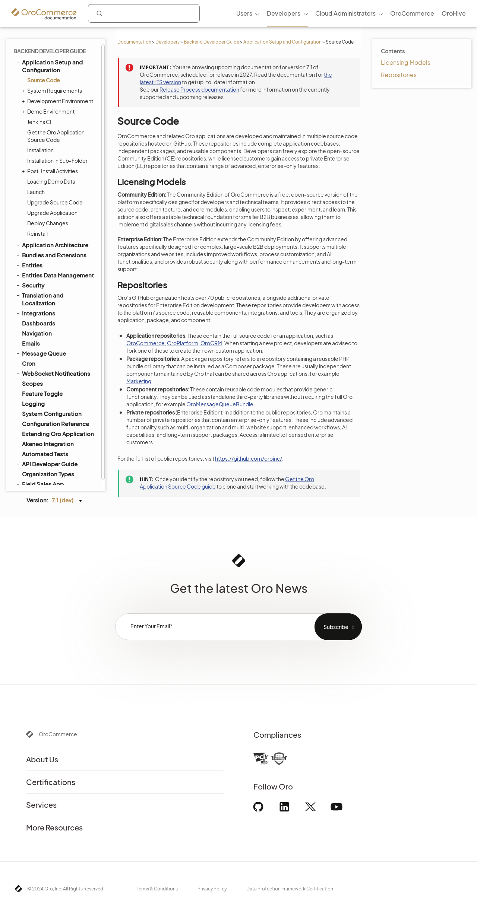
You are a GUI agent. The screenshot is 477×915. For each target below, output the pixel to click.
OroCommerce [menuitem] (412, 13)
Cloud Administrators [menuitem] (345, 13)
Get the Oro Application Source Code (56, 136)
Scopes (32, 383)
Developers (167, 42)
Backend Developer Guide (211, 42)
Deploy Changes (47, 223)
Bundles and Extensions (50, 254)
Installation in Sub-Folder (57, 160)
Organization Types (48, 473)
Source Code (43, 80)
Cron (28, 363)
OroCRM (211, 343)
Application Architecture (51, 244)
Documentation (134, 42)
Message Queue (40, 353)
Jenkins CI (39, 121)
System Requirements (52, 90)
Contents (393, 51)
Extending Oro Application (54, 433)
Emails (31, 343)
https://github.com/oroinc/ (248, 458)
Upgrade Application (52, 212)
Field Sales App (39, 483)
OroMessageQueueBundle (219, 404)
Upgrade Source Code (55, 202)
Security (29, 285)
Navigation (37, 333)
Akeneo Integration (48, 443)
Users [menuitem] (244, 13)
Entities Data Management (54, 275)
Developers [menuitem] (283, 13)
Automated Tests (41, 453)
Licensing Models (405, 62)
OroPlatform (182, 343)
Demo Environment (49, 111)
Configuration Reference (52, 423)
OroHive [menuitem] (454, 13)
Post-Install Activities (50, 171)
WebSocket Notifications (52, 373)
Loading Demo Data (51, 181)
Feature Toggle (42, 393)
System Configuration (52, 413)
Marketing (138, 381)
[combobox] (143, 13)
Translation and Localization (39, 298)
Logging (33, 403)
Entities (28, 265)
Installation (40, 150)
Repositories (399, 75)
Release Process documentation (199, 89)
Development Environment (58, 101)
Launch (36, 191)
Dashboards (38, 323)
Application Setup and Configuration (282, 42)
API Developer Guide (46, 463)
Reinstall (37, 233)
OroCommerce (145, 343)
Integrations (35, 313)
